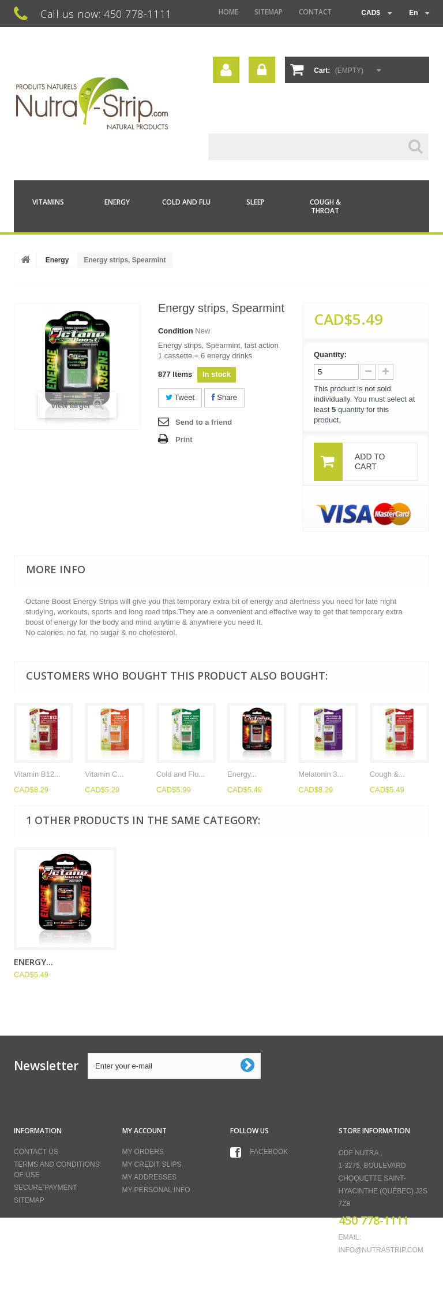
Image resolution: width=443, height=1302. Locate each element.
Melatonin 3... (320, 774)
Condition (175, 331)
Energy (117, 202)
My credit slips (152, 1164)
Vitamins (48, 202)
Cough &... (387, 774)
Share (224, 397)
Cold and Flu (186, 202)
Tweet (180, 397)
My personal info (156, 1190)
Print (184, 439)
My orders (143, 1152)
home (228, 12)
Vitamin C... (104, 774)
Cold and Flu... (180, 774)
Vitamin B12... (37, 774)
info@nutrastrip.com (381, 1250)
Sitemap (29, 1200)
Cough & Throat (325, 206)
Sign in (262, 70)
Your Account (226, 70)
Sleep (255, 202)
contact (315, 12)
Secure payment (45, 1188)
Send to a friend (203, 422)
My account (144, 1131)
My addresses (149, 1177)
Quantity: (330, 354)
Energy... (242, 774)
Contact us (36, 1152)
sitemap (268, 12)
